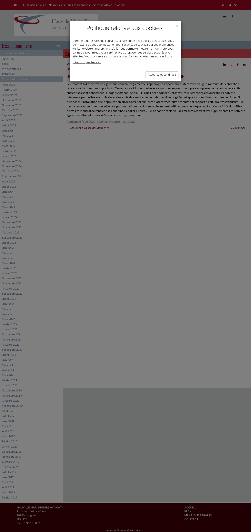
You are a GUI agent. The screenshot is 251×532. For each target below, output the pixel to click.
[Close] (177, 26)
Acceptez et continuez (162, 74)
